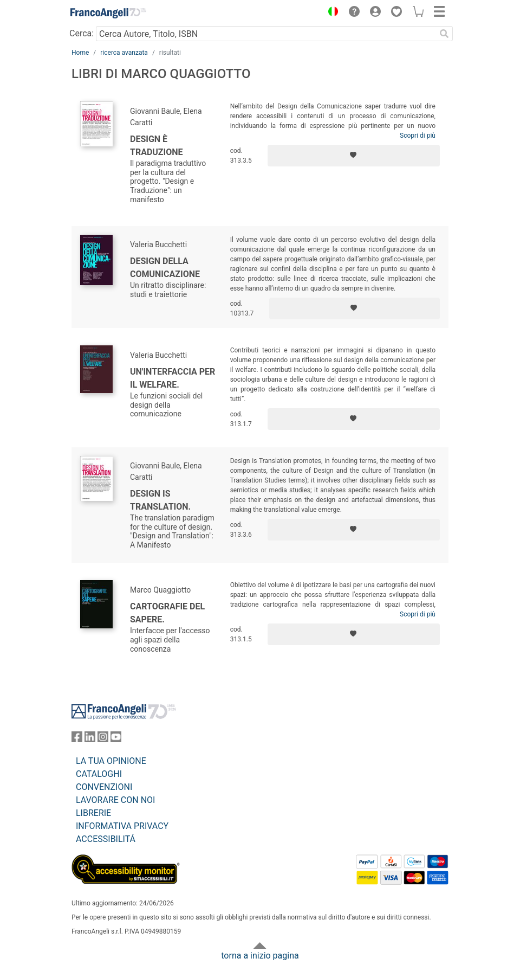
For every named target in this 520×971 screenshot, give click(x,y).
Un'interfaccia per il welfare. (172, 378)
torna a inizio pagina (259, 955)
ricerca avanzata (124, 52)
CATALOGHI (99, 774)
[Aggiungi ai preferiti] (354, 155)
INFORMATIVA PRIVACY (122, 826)
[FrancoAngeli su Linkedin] (89, 739)
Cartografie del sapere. (167, 613)
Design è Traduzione (156, 145)
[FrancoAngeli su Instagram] (103, 739)
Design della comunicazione (165, 267)
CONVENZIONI (104, 787)
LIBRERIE (93, 813)
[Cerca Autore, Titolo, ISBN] (265, 33)
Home (80, 52)
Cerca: (81, 33)
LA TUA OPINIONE (111, 761)
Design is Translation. (160, 500)
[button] (330, 13)
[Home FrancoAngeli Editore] (108, 13)
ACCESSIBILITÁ (105, 839)
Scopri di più (417, 135)
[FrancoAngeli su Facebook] (77, 739)
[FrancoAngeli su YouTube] (115, 739)
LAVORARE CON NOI (115, 800)
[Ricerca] (444, 33)
